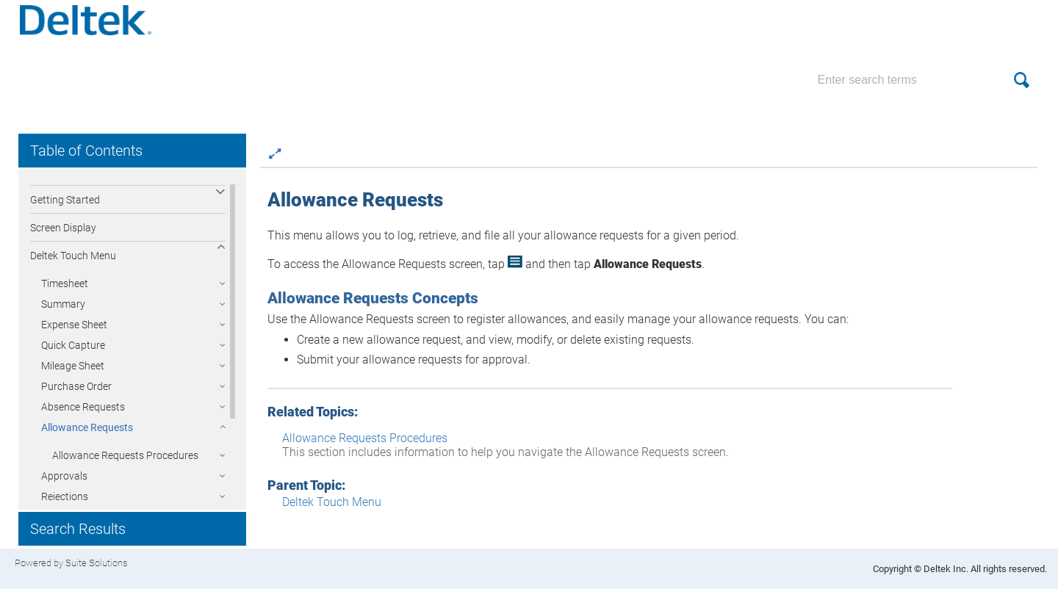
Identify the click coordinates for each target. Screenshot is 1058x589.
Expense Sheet (74, 335)
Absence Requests (83, 417)
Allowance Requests (87, 438)
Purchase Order (76, 396)
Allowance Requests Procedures (125, 465)
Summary (63, 314)
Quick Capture (73, 355)
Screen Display (63, 238)
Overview (50, 182)
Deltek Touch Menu (73, 266)
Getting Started (65, 210)
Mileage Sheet (72, 376)
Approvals (64, 486)
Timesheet (64, 294)
